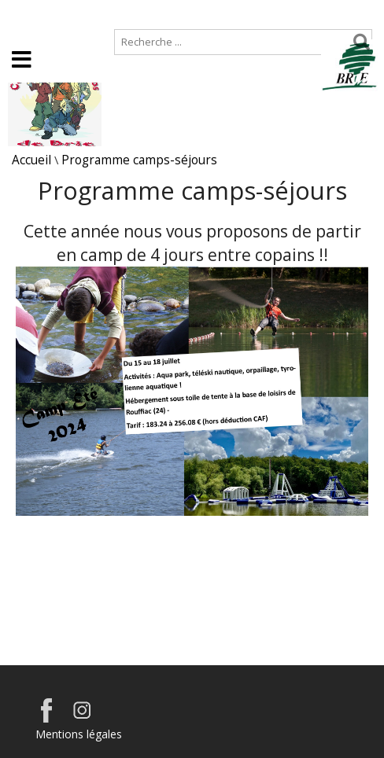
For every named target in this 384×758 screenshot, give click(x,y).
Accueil (25, 13)
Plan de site (100, 13)
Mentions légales (78, 734)
